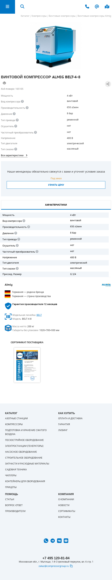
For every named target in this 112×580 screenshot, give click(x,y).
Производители (15, 511)
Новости (63, 505)
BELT (39, 315)
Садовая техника (16, 469)
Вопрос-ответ (14, 505)
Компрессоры (14, 424)
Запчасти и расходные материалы (27, 463)
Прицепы (11, 487)
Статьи (9, 499)
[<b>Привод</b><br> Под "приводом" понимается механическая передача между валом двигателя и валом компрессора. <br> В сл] (18, 239)
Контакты (64, 517)
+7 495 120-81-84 (56, 558)
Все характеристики (14, 155)
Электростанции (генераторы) (24, 446)
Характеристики (56, 205)
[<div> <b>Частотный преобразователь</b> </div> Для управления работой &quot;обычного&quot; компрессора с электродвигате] (35, 132)
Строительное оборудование (23, 458)
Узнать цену (56, 185)
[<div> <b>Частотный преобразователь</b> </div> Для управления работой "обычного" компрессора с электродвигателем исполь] (36, 252)
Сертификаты (66, 511)
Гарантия (64, 424)
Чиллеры (10, 475)
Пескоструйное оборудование (24, 440)
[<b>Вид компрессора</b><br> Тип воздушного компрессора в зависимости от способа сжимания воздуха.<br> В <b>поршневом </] (22, 101)
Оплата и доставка (70, 418)
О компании (66, 499)
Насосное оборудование (21, 452)
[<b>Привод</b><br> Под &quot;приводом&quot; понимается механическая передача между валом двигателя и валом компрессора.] (17, 120)
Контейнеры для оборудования (25, 481)
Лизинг (63, 430)
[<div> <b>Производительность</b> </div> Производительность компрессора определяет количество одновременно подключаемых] (27, 108)
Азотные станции (16, 418)
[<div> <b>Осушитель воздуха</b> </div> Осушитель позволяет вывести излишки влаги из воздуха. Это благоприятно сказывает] (15, 126)
